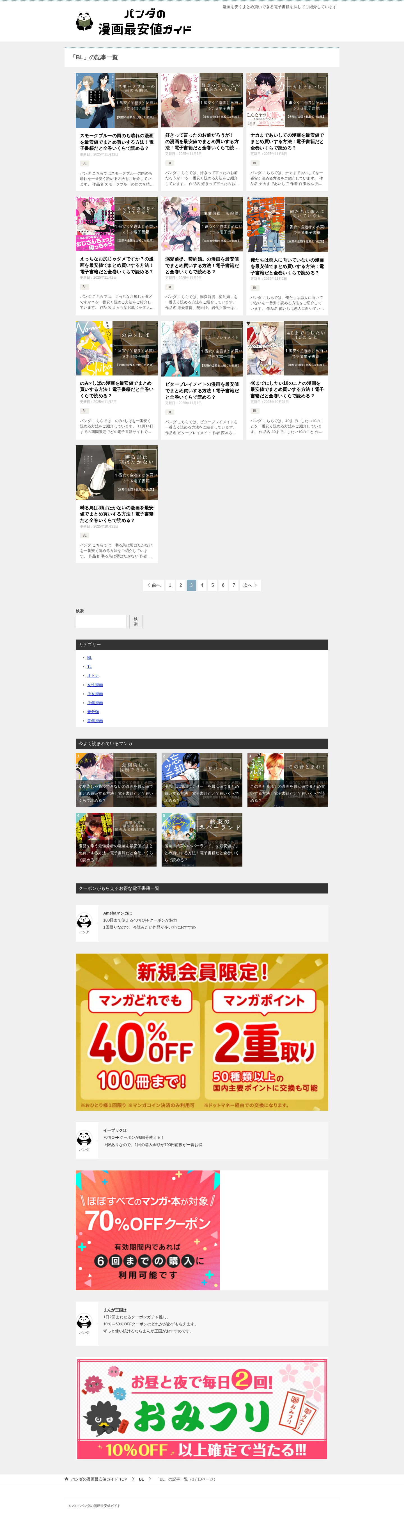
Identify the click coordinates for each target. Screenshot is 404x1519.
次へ (247, 585)
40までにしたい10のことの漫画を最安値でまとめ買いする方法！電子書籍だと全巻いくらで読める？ (287, 389)
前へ (156, 585)
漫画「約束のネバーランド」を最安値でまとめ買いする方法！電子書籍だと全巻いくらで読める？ (201, 853)
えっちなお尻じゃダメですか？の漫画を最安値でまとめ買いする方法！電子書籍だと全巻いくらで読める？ (116, 265)
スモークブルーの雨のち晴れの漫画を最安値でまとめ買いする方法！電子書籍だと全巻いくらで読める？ (116, 142)
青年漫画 (95, 720)
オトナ (93, 675)
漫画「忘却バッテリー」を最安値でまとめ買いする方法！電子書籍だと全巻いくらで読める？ (201, 793)
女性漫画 (95, 684)
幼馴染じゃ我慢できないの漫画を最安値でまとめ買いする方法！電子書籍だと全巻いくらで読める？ (116, 793)
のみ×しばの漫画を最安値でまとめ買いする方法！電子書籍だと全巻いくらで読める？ (116, 389)
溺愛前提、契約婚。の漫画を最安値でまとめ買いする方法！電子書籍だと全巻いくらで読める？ (202, 265)
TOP (99, 1479)
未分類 (93, 711)
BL (84, 163)
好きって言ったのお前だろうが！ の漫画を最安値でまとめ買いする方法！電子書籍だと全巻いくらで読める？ (202, 142)
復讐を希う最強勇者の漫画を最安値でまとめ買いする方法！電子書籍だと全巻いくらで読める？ (116, 853)
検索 (80, 611)
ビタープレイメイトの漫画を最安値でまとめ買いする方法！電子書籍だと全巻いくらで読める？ (202, 390)
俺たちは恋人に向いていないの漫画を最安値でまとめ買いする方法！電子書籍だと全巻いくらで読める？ (287, 266)
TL (89, 666)
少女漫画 (95, 693)
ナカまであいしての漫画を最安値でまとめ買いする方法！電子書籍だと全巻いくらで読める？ (287, 141)
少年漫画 (95, 702)
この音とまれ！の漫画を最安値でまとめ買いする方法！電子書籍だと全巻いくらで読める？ (287, 793)
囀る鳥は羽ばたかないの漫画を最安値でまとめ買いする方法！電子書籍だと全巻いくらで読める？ (116, 514)
